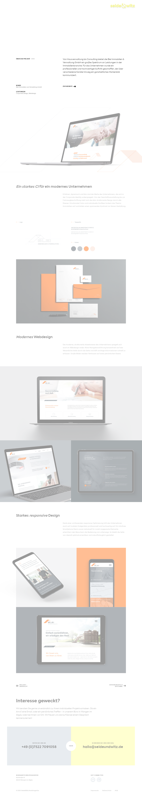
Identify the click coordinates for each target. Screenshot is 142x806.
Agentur (47, 6)
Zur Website (68, 87)
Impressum (95, 793)
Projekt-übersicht (23, 688)
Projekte (20, 6)
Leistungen (34, 6)
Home (9, 6)
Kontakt (60, 6)
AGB (116, 793)
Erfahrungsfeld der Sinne (116, 688)
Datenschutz (106, 793)
